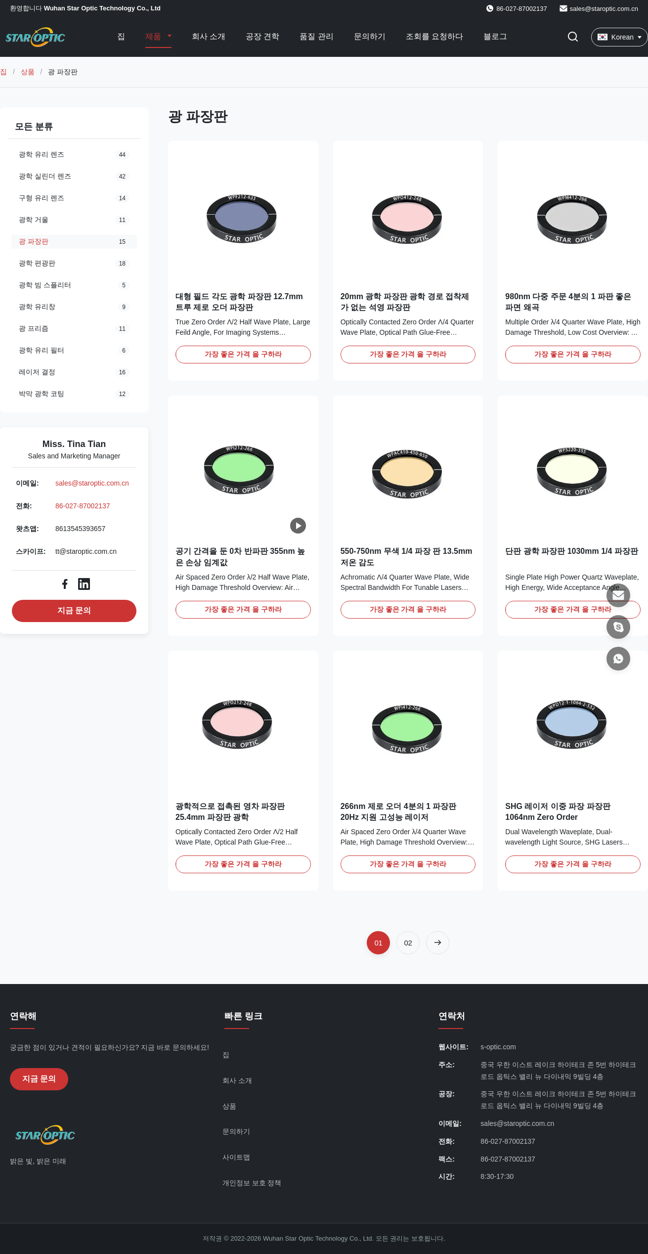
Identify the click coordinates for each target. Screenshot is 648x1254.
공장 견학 (262, 36)
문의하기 (370, 36)
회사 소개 (208, 36)
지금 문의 (74, 610)
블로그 (495, 36)
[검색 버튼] (572, 37)
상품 (28, 72)
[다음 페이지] (437, 942)
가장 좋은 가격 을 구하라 (243, 354)
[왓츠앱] (618, 659)
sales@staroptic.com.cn (604, 8)
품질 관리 (316, 36)
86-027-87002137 (82, 506)
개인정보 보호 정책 (252, 1183)
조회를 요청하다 (434, 36)
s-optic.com (498, 1047)
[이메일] (618, 595)
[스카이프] (618, 627)
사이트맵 (236, 1157)
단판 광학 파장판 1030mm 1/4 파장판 (571, 551)
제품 (154, 36)
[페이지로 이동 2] (408, 942)
